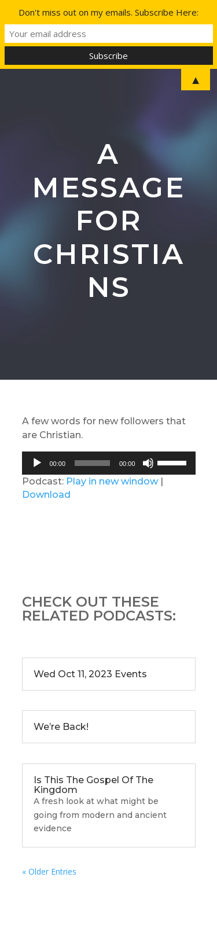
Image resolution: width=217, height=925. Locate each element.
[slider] (92, 463)
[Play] (37, 463)
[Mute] (148, 463)
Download (46, 494)
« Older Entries (49, 871)
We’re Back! (61, 726)
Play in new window (112, 481)
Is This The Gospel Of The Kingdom (93, 784)
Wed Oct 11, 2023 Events (90, 674)
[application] (109, 463)
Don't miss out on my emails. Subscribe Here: (108, 12)
